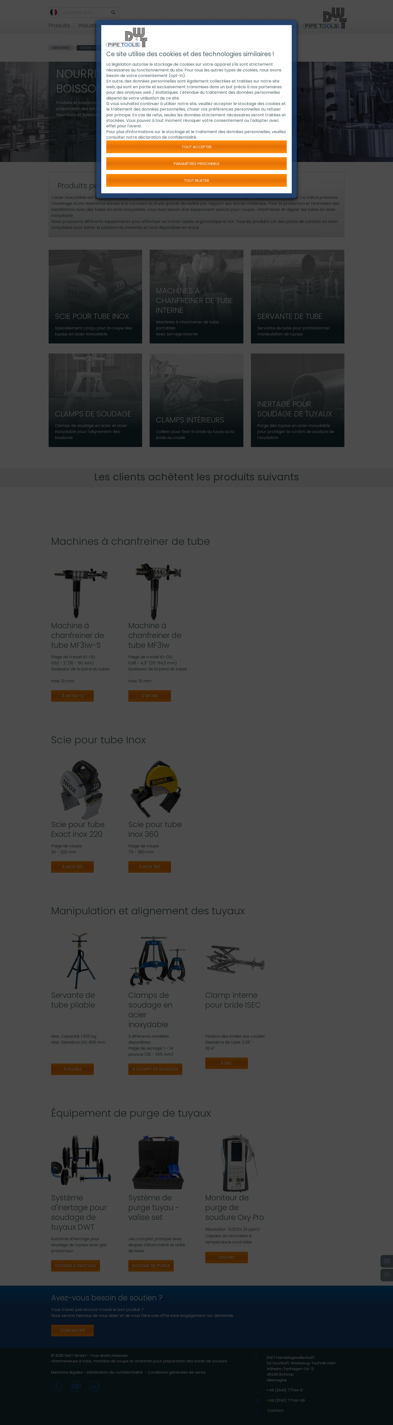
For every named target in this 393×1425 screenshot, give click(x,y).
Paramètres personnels (197, 163)
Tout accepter (197, 146)
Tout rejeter (196, 180)
